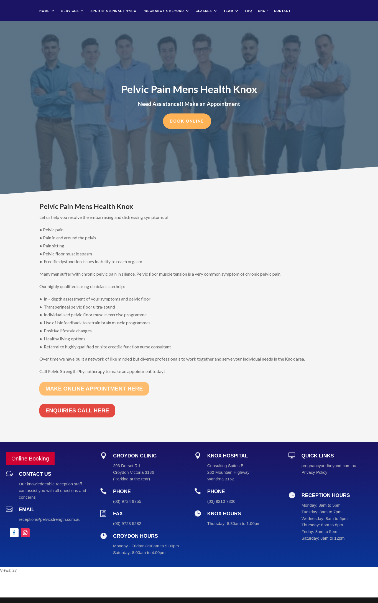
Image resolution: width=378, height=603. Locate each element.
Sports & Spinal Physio (113, 10)
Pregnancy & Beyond (163, 10)
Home (44, 10)
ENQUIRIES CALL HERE (77, 400)
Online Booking (30, 459)
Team (228, 10)
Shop (263, 10)
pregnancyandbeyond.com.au (329, 465)
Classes (204, 10)
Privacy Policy (314, 472)
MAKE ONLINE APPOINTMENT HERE (94, 377)
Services (70, 10)
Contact (282, 10)
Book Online (187, 119)
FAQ (248, 10)
